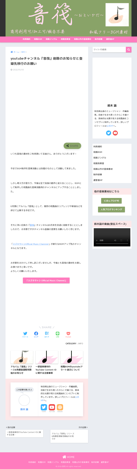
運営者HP (110, 39)
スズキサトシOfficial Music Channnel (31, 244)
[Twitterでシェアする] (25, 334)
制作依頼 (98, 39)
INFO (80, 343)
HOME (68, 457)
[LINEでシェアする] (57, 334)
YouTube (52, 411)
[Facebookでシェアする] (36, 334)
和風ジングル (51, 39)
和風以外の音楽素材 (82, 39)
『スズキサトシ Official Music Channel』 (46, 280)
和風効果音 (65, 39)
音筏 (32, 225)
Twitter (44, 411)
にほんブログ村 (111, 200)
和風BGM (38, 39)
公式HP (109, 125)
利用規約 (26, 39)
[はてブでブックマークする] (46, 334)
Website (60, 411)
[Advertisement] (28, 303)
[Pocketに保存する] (68, 334)
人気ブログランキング (111, 209)
